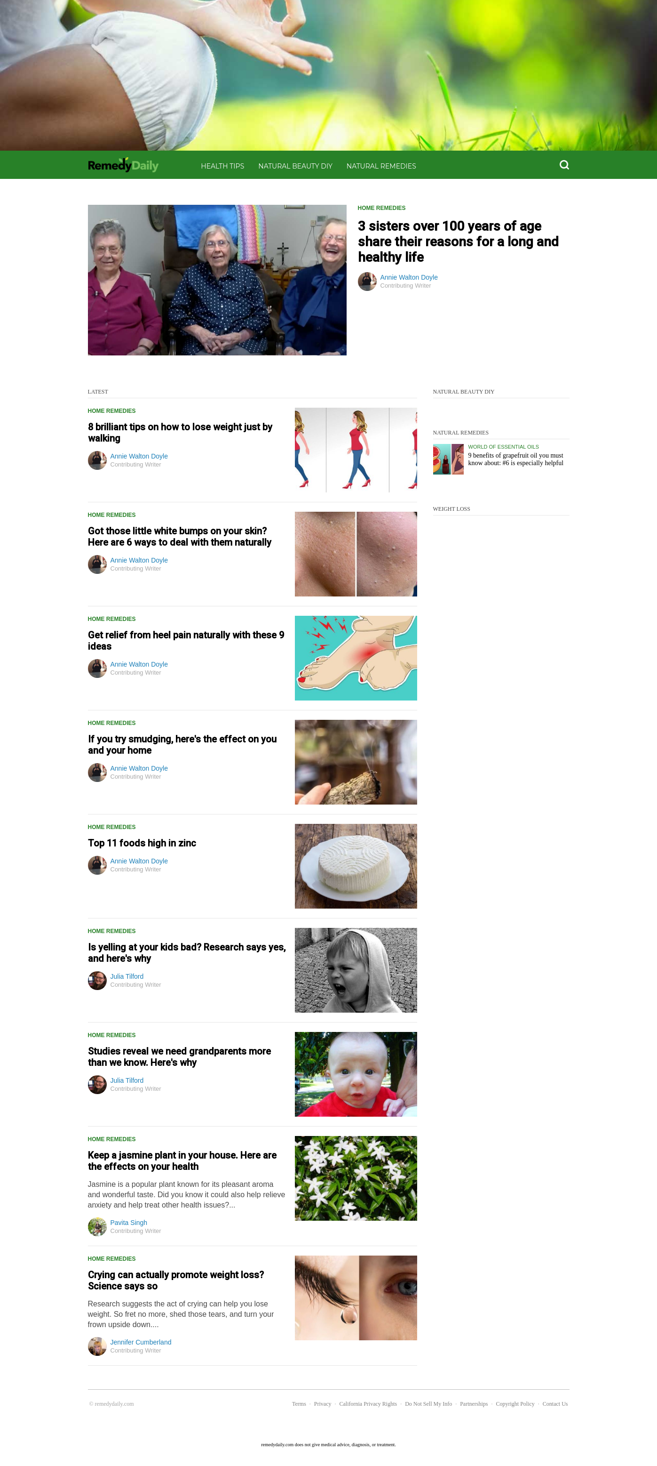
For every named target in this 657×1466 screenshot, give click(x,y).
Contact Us (555, 1404)
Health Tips (222, 166)
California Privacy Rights (368, 1404)
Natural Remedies (381, 166)
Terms (299, 1404)
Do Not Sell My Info (428, 1404)
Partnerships (474, 1404)
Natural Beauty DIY (295, 166)
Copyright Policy (515, 1404)
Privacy (323, 1404)
